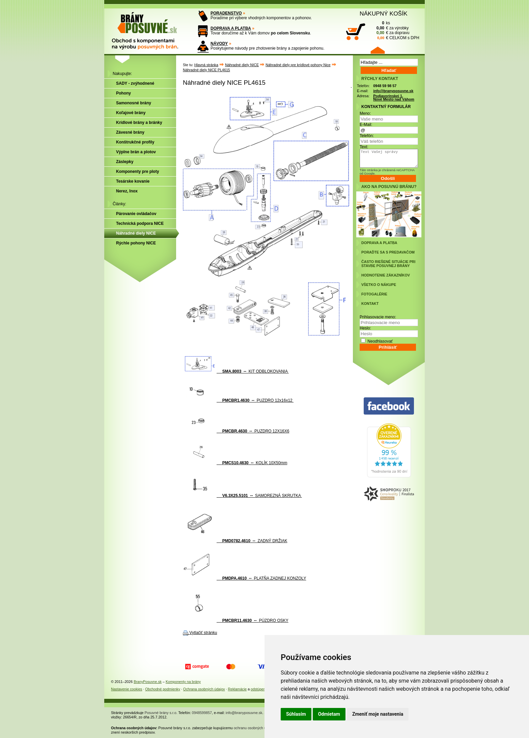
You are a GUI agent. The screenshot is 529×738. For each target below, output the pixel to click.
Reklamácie (237, 689)
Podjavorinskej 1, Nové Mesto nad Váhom (393, 98)
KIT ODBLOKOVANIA (236, 371)
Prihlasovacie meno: (378, 317)
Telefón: (367, 135)
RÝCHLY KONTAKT (379, 78)
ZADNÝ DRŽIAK (235, 540)
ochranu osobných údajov (254, 728)
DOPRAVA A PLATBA (231, 28)
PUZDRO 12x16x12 (238, 400)
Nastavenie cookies (126, 689)
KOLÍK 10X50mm (235, 462)
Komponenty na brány (183, 682)
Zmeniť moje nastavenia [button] (377, 714)
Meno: (365, 113)
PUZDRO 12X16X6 (236, 431)
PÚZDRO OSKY (235, 620)
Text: (364, 146)
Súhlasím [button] (296, 714)
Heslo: (365, 328)
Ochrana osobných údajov (204, 689)
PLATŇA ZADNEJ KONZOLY (244, 578)
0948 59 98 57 (384, 86)
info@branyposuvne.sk (393, 91)
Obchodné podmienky (162, 689)
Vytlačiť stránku (203, 632)
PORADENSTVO (226, 13)
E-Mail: (366, 124)
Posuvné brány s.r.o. (161, 713)
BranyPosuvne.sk (148, 682)
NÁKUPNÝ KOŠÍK (384, 13)
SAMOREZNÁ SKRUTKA (242, 495)
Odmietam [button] (329, 714)
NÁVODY (219, 43)
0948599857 (202, 713)
